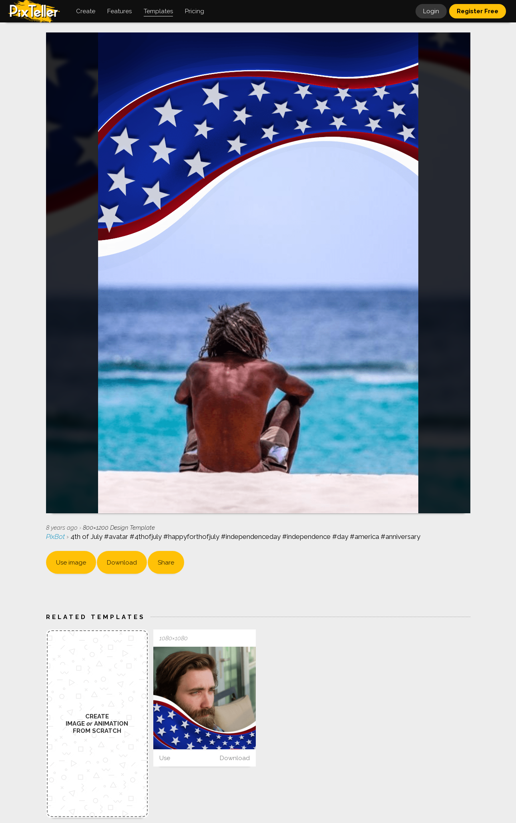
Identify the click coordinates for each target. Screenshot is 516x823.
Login (431, 11)
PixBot (56, 537)
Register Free (477, 11)
